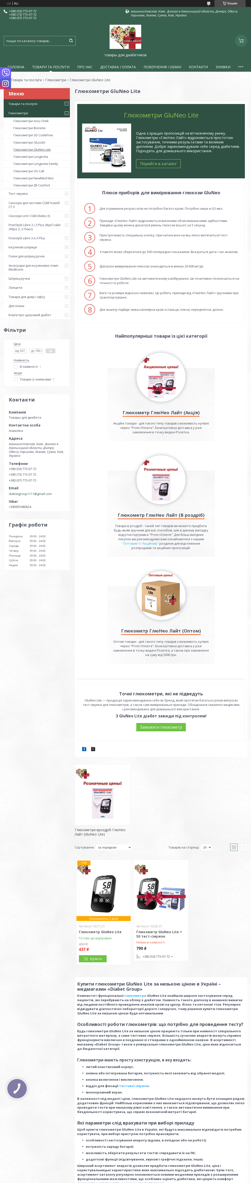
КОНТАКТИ (198, 67)
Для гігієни (16, 306)
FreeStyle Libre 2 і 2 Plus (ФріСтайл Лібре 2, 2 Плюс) (35, 227)
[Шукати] (71, 41)
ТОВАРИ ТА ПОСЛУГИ (50, 67)
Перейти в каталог (158, 163)
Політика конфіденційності (162, 1154)
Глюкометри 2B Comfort (31, 185)
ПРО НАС (84, 67)
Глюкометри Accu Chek (31, 121)
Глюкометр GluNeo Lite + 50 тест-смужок (159, 862)
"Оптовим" (190, 454)
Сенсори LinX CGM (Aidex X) (29, 216)
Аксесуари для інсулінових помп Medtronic (33, 267)
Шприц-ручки (19, 278)
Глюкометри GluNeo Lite (32, 149)
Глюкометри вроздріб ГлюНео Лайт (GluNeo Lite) (100, 760)
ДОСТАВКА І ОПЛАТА (118, 67)
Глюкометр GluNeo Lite (100, 860)
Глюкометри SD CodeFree (33, 135)
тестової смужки (134, 1014)
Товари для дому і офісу (27, 297)
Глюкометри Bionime (29, 128)
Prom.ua (150, 1145)
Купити (96, 887)
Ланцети (15, 287)
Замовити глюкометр (161, 655)
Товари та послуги (26, 80)
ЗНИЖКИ (223, 67)
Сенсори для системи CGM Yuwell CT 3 (34, 205)
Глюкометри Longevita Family (35, 163)
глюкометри (135, 924)
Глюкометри (55, 80)
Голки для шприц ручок (27, 256)
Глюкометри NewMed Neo (33, 178)
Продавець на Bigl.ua (125, 1150)
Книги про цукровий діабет (30, 315)
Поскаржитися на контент (121, 1154)
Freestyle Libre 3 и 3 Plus (27, 238)
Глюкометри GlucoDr (29, 142)
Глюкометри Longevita (30, 156)
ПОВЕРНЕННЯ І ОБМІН (162, 67)
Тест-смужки (18, 193)
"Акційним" (209, 454)
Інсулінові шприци (23, 247)
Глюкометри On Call (28, 171)
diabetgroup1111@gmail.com (30, 494)
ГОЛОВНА (16, 67)
